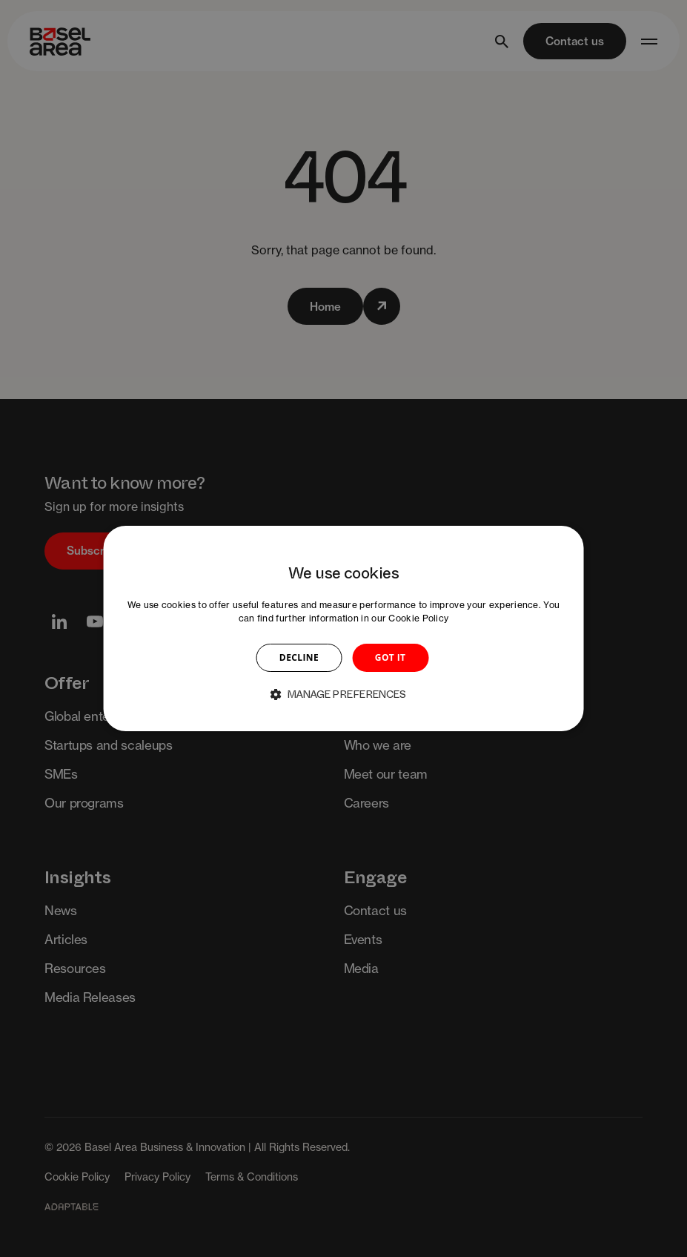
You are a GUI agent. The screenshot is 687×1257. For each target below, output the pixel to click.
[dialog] (343, 629)
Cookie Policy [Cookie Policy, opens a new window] (418, 618)
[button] (344, 694)
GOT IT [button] (390, 657)
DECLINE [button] (299, 657)
